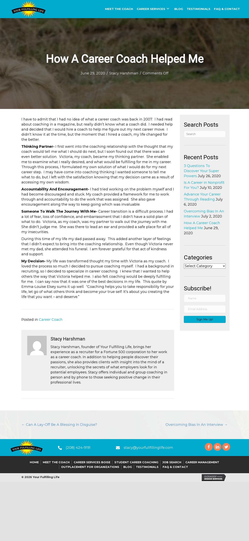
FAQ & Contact (175, 467)
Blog (127, 467)
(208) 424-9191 (78, 448)
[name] (205, 298)
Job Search (171, 462)
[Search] (205, 134)
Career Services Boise (92, 462)
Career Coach (51, 319)
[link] (119, 8)
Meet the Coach (56, 462)
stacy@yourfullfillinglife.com (148, 448)
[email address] (205, 309)
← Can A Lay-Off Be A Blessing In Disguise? (59, 425)
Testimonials (147, 467)
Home (34, 462)
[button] (205, 319)
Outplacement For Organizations (90, 467)
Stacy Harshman (123, 73)
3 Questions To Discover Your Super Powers (201, 171)
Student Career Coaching (136, 462)
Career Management (202, 462)
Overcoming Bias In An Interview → (197, 425)
